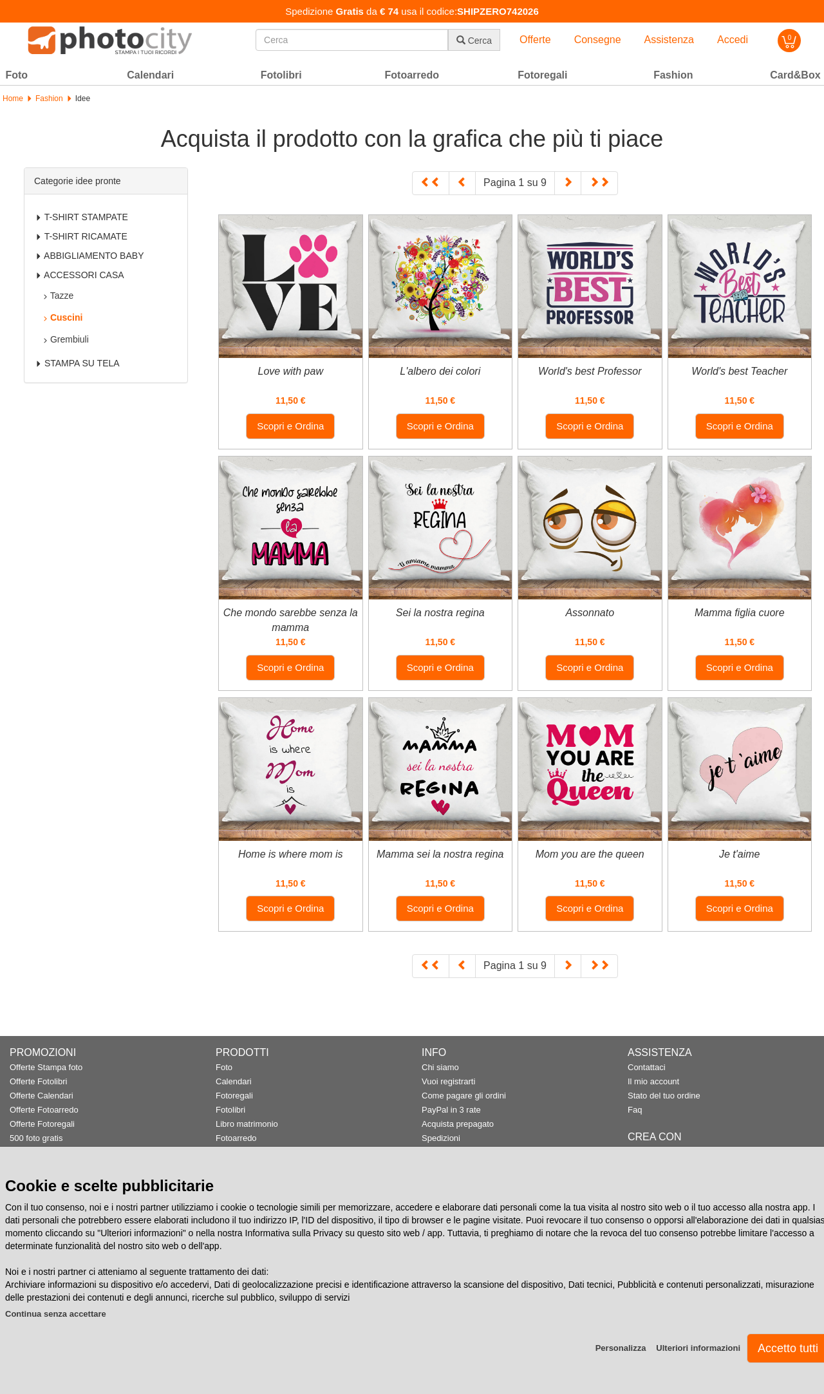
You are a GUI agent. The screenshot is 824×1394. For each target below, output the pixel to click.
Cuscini (62, 317)
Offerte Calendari (41, 1095)
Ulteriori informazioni (698, 1348)
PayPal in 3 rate (451, 1110)
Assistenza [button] (669, 39)
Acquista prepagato (458, 1124)
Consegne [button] (597, 39)
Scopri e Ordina (290, 425)
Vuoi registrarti (448, 1081)
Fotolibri (230, 1110)
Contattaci (647, 1067)
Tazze (57, 295)
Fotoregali (234, 1095)
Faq (635, 1110)
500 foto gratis (36, 1138)
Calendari (234, 1081)
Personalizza (620, 1348)
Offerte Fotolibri (38, 1081)
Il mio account (653, 1081)
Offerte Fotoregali (42, 1124)
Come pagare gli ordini (464, 1095)
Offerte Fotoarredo (44, 1110)
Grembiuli (65, 339)
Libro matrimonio (247, 1124)
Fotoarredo (236, 1138)
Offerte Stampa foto (46, 1067)
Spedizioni (441, 1138)
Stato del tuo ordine (664, 1095)
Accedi (732, 39)
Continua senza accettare (55, 1314)
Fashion (49, 98)
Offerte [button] (535, 39)
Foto (224, 1067)
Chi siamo (440, 1067)
